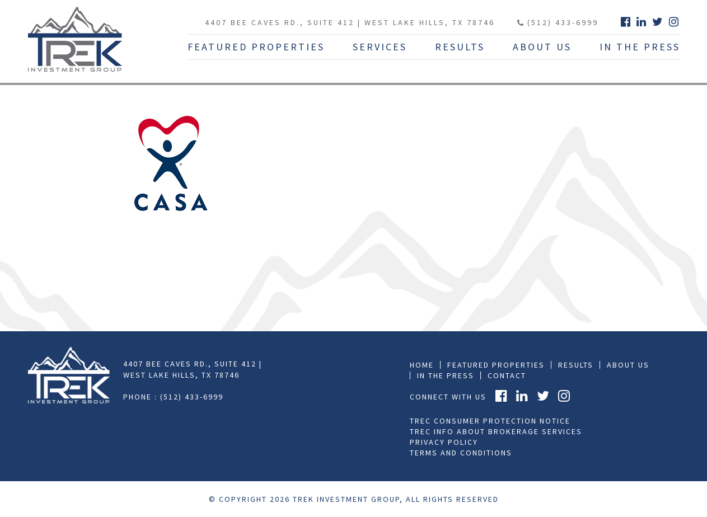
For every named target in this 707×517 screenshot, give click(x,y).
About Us (542, 46)
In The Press (640, 46)
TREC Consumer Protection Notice (490, 421)
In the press (445, 375)
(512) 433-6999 (557, 22)
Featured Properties (256, 46)
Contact (507, 375)
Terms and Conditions (461, 453)
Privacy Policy (444, 442)
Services (380, 46)
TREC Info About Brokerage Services (496, 431)
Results (460, 46)
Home (422, 365)
